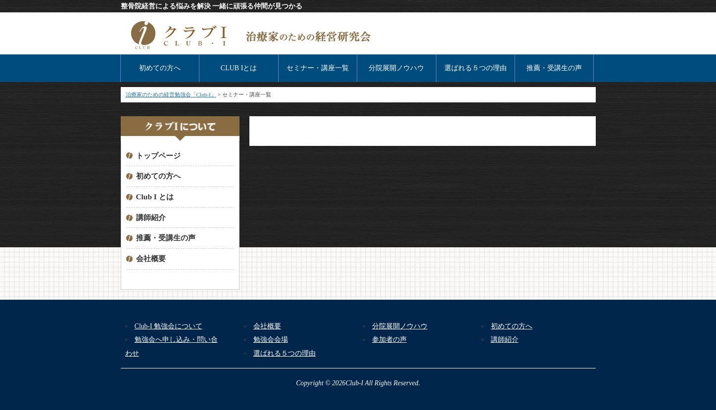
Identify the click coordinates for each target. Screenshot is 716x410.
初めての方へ (160, 68)
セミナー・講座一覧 (317, 68)
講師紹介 (151, 217)
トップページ (158, 155)
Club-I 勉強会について (168, 326)
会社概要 (151, 258)
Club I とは (155, 196)
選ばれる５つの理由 (475, 68)
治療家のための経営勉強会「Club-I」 (171, 94)
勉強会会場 (270, 339)
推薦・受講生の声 (554, 68)
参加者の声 (389, 339)
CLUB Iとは (239, 68)
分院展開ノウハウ (396, 68)
